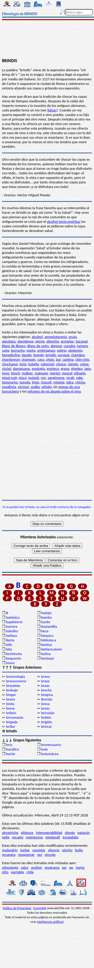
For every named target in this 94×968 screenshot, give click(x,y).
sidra (69, 382)
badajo (46, 613)
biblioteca (48, 640)
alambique (25, 341)
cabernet (47, 364)
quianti (33, 377)
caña (5, 350)
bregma (47, 694)
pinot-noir (9, 377)
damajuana (21, 368)
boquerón (13, 658)
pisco (23, 377)
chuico (61, 364)
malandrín (10, 850)
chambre (78, 355)
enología (38, 368)
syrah (70, 377)
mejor (80, 867)
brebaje (12, 690)
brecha (46, 690)
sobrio (61, 350)
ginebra (76, 368)
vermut (23, 386)
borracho (18, 350)
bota (23, 364)
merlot (55, 373)
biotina (46, 644)
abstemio (75, 350)
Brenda (46, 699)
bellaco (11, 635)
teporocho (10, 382)
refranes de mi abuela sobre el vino (54, 391)
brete (10, 703)
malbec (27, 373)
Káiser (52, 110)
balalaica (12, 617)
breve (10, 708)
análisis (36, 867)
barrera (11, 626)
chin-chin (82, 359)
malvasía (41, 373)
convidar (38, 850)
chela (50, 359)
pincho (67, 850)
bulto (79, 850)
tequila (25, 382)
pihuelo (79, 373)
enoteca (53, 368)
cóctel (6, 368)
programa (52, 867)
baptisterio (14, 622)
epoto (31, 350)
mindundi (52, 837)
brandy (38, 355)
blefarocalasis (51, 649)
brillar (10, 726)
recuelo (18, 837)
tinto (35, 382)
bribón (11, 713)
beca (44, 631)
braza (45, 681)
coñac (84, 364)
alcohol (37, 336)
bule (44, 749)
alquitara (9, 341)
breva (45, 703)
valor (24, 867)
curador (69, 346)
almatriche (10, 832)
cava (40, 359)
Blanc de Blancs (14, 346)
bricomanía (14, 717)
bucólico (12, 749)
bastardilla (49, 626)
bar (58, 359)
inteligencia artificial (50, 922)
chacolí (46, 382)
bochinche (14, 653)
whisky (47, 386)
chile (30, 872)
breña (10, 699)
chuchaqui (10, 364)
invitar (25, 850)
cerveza (63, 355)
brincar (46, 726)
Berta (10, 640)
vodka (35, 386)
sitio (5, 872)
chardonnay (11, 359)
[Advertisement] (47, 39)
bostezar (47, 658)
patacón (83, 832)
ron (43, 377)
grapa (65, 368)
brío (9, 744)
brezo (45, 708)
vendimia (9, 386)
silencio (54, 850)
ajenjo (40, 341)
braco (10, 663)
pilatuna (27, 832)
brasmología (15, 676)
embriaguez (46, 350)
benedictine (11, 355)
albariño (52, 341)
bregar (11, 694)
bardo (45, 622)
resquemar (26, 854)
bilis (9, 644)
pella (5, 837)
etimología (10, 867)
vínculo (50, 854)
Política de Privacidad (17, 908)
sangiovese (56, 377)
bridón (46, 717)
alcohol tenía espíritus (63, 221)
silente (70, 832)
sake (79, 377)
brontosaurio (51, 744)
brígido (46, 722)
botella (33, 364)
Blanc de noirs (38, 346)
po (71, 867)
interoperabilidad (49, 832)
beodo (27, 355)
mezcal (67, 373)
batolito (12, 631)
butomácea (49, 754)
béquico (47, 635)
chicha (80, 382)
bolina (46, 653)
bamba (46, 617)
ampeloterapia (56, 336)
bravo (45, 676)
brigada (12, 722)
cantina (68, 359)
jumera (82, 346)
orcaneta (9, 854)
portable (17, 872)
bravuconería (16, 681)
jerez (5, 373)
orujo (72, 336)
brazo (45, 685)
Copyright (39, 908)
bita (9, 649)
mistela (58, 382)
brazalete (13, 685)
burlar (10, 754)
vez (39, 854)
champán (29, 359)
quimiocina (34, 837)
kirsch (15, 373)
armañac (67, 341)
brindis (51, 355)
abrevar (56, 346)
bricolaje (47, 713)
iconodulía (70, 837)
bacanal (81, 341)
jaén (87, 368)
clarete (73, 364)
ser (64, 867)
